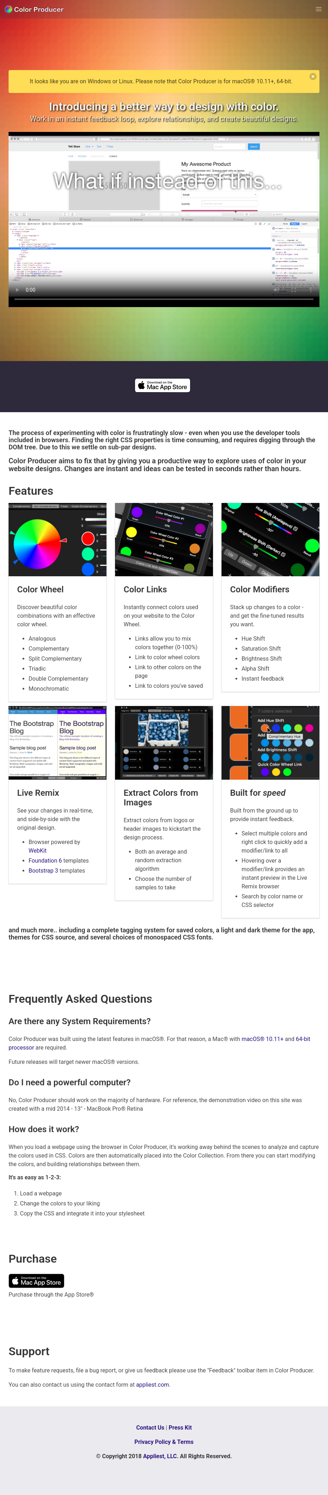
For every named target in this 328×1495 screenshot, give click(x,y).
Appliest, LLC (160, 1456)
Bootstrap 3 (43, 870)
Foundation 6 (45, 860)
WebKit (38, 850)
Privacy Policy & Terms (163, 1442)
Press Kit (180, 1427)
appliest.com (152, 1384)
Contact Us (150, 1427)
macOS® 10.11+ (262, 1039)
